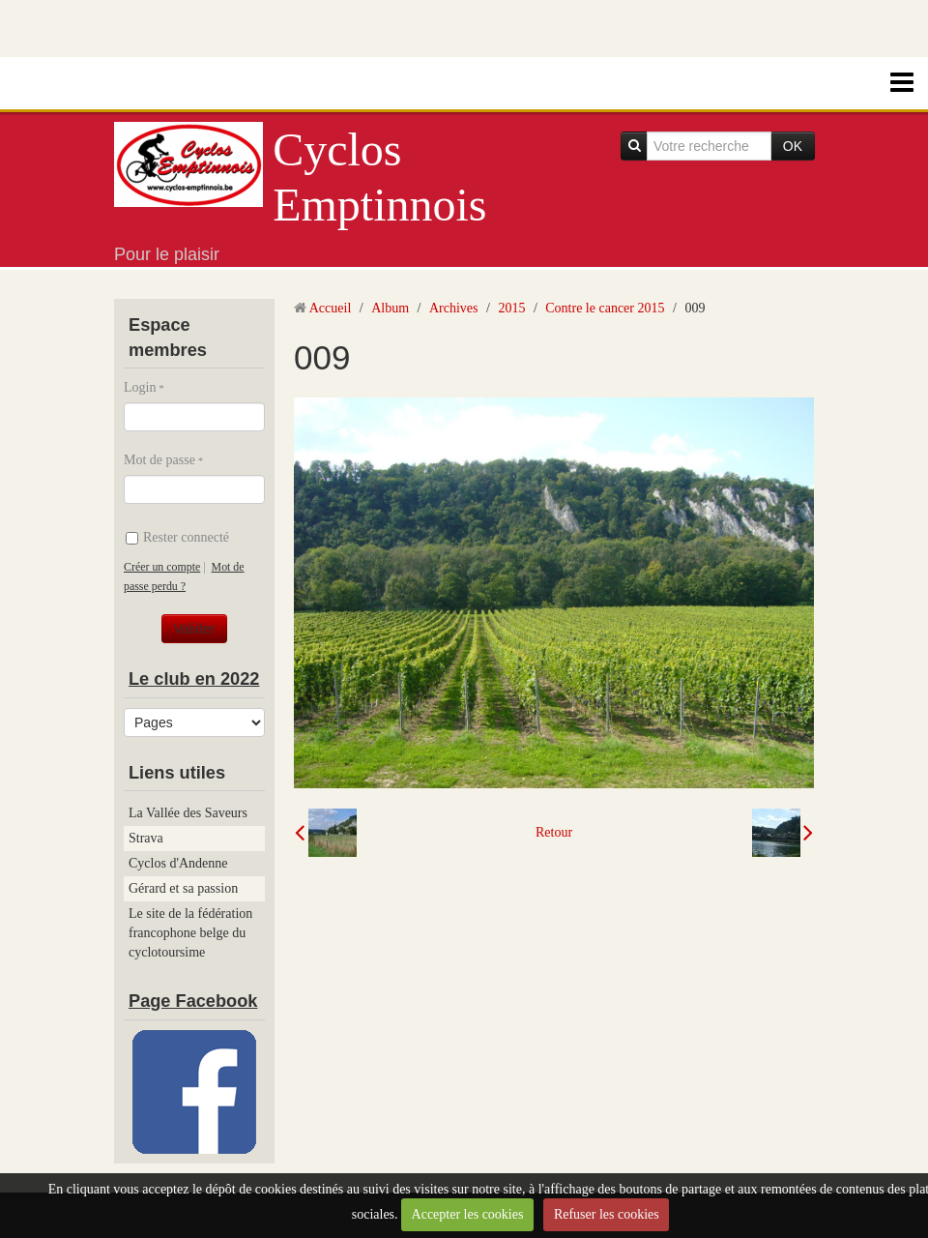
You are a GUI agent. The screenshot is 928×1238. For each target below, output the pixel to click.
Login (140, 387)
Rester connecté (177, 537)
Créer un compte (162, 567)
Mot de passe (159, 460)
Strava (146, 838)
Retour (554, 832)
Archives (453, 308)
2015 (511, 308)
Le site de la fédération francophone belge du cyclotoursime (190, 932)
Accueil (330, 308)
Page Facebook (193, 1001)
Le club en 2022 (194, 679)
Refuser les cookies (606, 1214)
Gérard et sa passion (183, 888)
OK (792, 146)
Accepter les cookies (468, 1214)
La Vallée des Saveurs (188, 813)
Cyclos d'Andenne (178, 863)
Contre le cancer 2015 (604, 308)
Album (390, 308)
